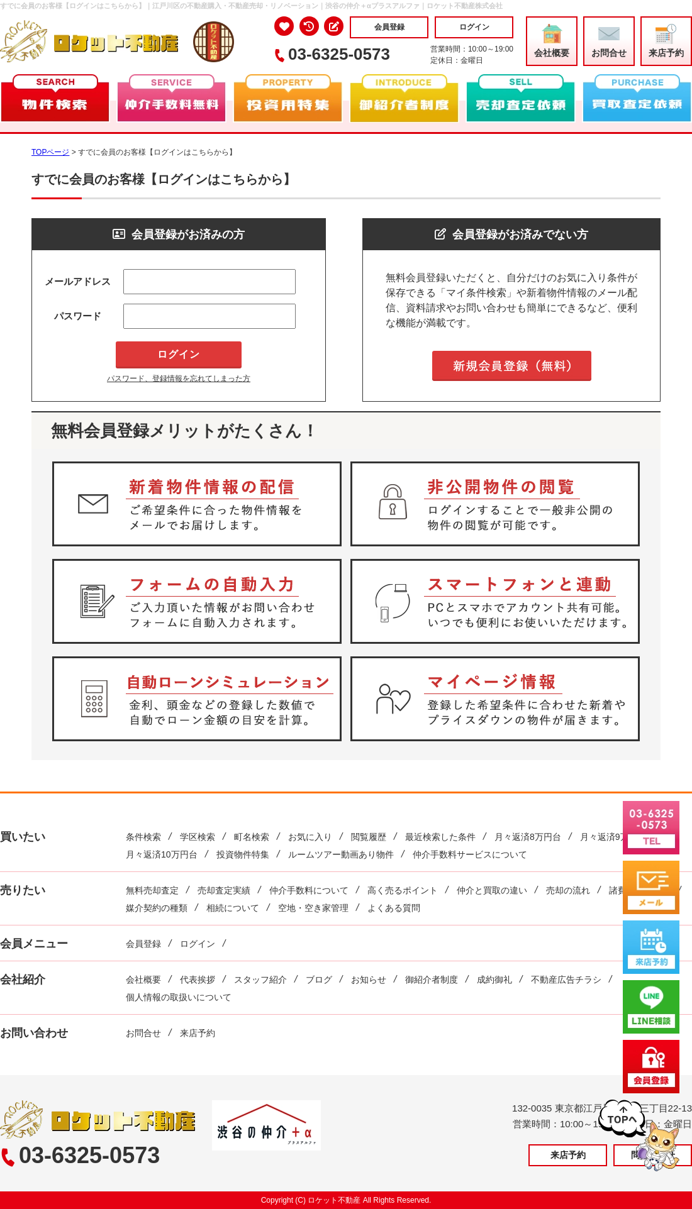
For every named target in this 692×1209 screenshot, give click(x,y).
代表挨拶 (197, 979)
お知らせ (368, 979)
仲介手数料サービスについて (470, 854)
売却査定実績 (224, 890)
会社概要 (551, 41)
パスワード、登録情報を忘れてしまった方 (178, 378)
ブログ (319, 979)
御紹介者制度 (431, 979)
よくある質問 (393, 908)
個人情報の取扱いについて (179, 997)
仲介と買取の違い (492, 890)
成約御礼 (494, 979)
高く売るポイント (402, 890)
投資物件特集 (242, 854)
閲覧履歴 (368, 837)
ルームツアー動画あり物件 (341, 854)
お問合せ (609, 41)
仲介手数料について (309, 890)
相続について (232, 908)
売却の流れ (568, 890)
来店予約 (666, 41)
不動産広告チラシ (566, 979)
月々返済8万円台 (527, 837)
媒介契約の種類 (156, 908)
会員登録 (389, 27)
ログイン (474, 27)
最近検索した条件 (440, 837)
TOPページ (50, 152)
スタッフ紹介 (260, 979)
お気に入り (310, 837)
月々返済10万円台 (162, 854)
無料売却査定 (152, 890)
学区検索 (197, 837)
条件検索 (143, 837)
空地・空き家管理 (313, 908)
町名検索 (251, 837)
